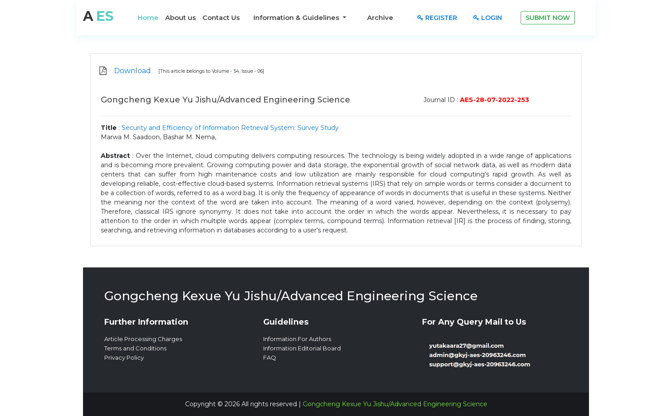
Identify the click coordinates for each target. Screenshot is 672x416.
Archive (380, 17)
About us (180, 17)
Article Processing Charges (143, 338)
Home (148, 17)
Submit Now (548, 18)
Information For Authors (297, 338)
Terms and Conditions (135, 348)
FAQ (269, 357)
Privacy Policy (124, 357)
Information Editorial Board (302, 348)
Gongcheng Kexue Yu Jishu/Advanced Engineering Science (395, 404)
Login (487, 18)
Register (437, 18)
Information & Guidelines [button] (297, 17)
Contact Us (221, 17)
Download (132, 71)
